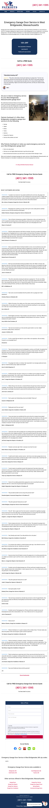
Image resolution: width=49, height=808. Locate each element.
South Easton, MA (13, 767)
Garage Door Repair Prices (36, 778)
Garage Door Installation (12, 782)
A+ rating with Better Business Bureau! (24, 159)
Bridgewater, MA (13, 765)
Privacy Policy (17, 728)
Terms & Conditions (24, 728)
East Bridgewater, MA (36, 765)
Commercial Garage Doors (36, 782)
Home (5, 11)
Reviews (28, 11)
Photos (34, 11)
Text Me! (10, 720)
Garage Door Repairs (12, 778)
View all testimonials (24, 669)
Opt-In (10, 724)
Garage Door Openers (13, 780)
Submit (24, 731)
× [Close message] (41, 803)
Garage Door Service (36, 776)
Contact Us (42, 11)
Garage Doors (13, 776)
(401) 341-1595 (40, 5)
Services (12, 12)
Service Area (20, 11)
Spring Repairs (36, 780)
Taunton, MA (36, 767)
